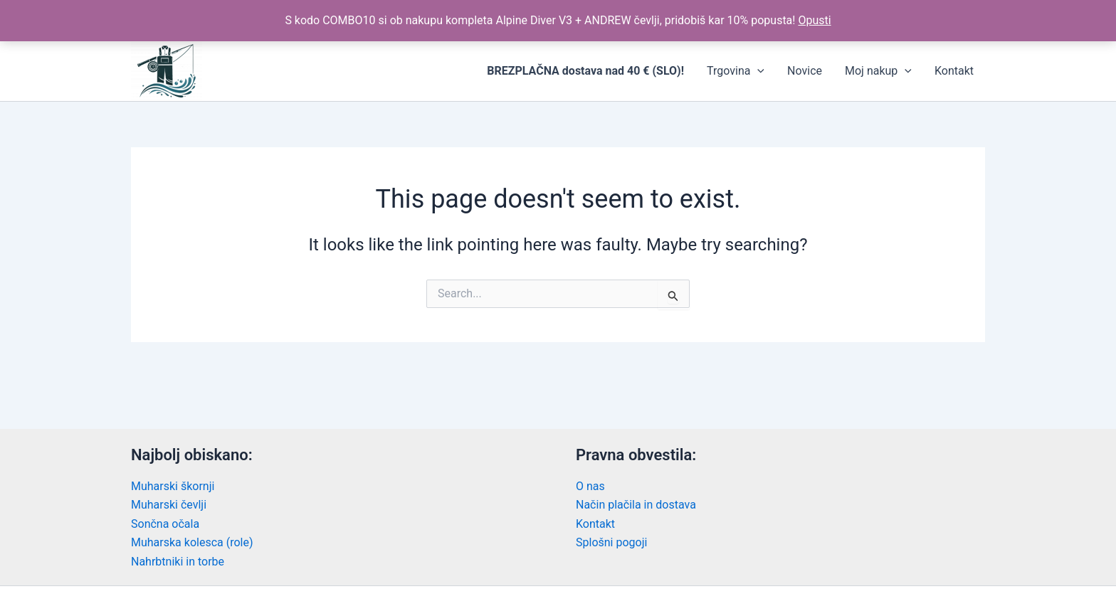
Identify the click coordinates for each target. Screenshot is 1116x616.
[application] (757, 71)
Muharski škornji (172, 486)
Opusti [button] (814, 20)
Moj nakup (878, 71)
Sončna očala (165, 524)
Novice (804, 71)
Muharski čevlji (168, 504)
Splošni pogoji (611, 542)
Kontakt (954, 71)
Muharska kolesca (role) (192, 542)
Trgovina (735, 71)
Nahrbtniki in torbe (177, 561)
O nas (590, 486)
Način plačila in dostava (636, 504)
